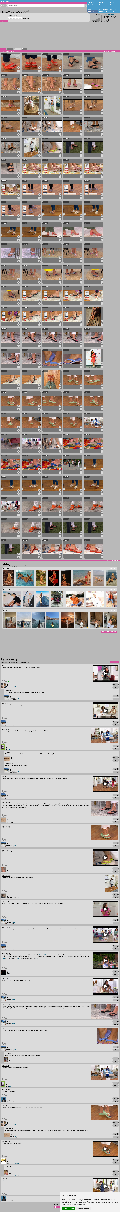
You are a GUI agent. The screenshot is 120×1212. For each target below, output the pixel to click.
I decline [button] (72, 1208)
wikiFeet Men (91, 11)
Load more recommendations (109, 631)
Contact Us (113, 11)
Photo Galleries (92, 5)
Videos (90, 7)
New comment (114, 661)
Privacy (112, 7)
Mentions (91, 9)
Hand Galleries (103, 11)
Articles (101, 5)
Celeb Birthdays (103, 9)
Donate (112, 5)
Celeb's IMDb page (109, 14)
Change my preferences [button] (83, 1208)
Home (92, 2)
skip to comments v (113, 560)
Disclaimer (113, 9)
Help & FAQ (113, 2)
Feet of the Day (103, 7)
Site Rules (102, 2)
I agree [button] (65, 1208)
